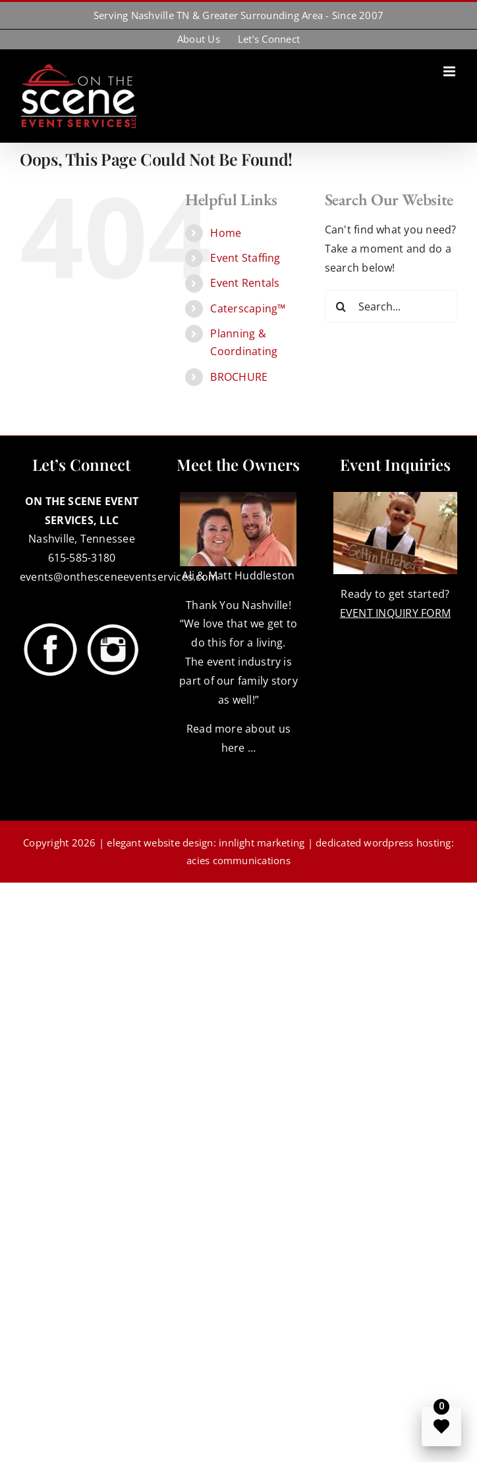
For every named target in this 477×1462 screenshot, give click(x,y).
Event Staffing (245, 258)
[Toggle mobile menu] (450, 71)
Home (225, 233)
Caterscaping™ (247, 308)
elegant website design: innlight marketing (205, 842)
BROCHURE (238, 377)
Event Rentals (244, 283)
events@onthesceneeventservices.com (119, 577)
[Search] (341, 306)
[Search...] (391, 306)
